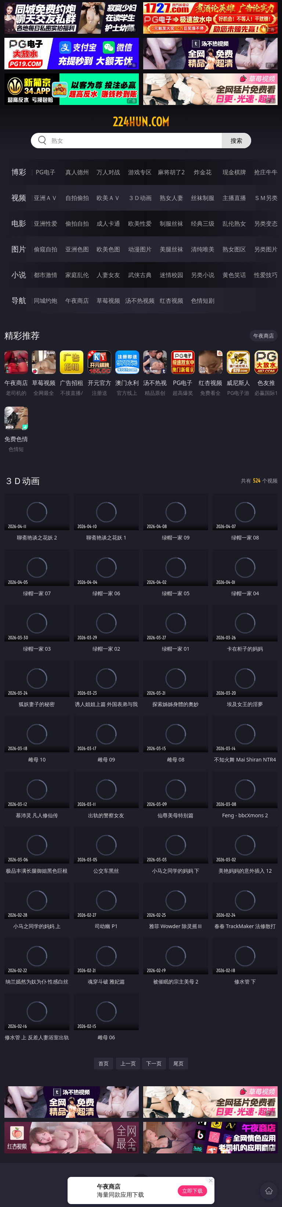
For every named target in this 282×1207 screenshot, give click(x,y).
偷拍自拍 (77, 223)
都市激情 (45, 275)
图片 (18, 249)
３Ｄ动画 (140, 198)
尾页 (178, 1063)
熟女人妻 (171, 198)
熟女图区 (234, 249)
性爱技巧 (266, 275)
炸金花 (203, 172)
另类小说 (202, 275)
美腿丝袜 (171, 249)
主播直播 (234, 198)
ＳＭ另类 (266, 198)
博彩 (18, 172)
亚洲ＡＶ (45, 198)
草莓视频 (108, 301)
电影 (18, 223)
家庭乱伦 (77, 275)
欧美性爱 (140, 223)
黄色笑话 (234, 275)
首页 (103, 1063)
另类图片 (266, 249)
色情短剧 (202, 301)
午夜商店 (77, 301)
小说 (18, 275)
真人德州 (77, 172)
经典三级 (202, 223)
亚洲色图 (77, 249)
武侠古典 (140, 275)
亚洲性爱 (45, 223)
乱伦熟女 (234, 223)
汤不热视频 (140, 301)
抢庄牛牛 (266, 172)
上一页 (128, 1063)
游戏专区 (140, 172)
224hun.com (141, 121)
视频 (18, 198)
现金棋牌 (234, 172)
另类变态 (266, 223)
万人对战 (108, 172)
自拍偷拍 (77, 198)
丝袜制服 (202, 198)
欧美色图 (108, 249)
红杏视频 (171, 301)
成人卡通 (108, 223)
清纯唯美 (202, 249)
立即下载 (192, 1190)
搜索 (236, 141)
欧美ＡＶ (108, 198)
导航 (18, 300)
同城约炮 (45, 301)
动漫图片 (140, 249)
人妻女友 (108, 275)
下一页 (154, 1063)
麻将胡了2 (171, 172)
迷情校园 (171, 275)
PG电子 (45, 172)
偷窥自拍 (45, 249)
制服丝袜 (171, 223)
